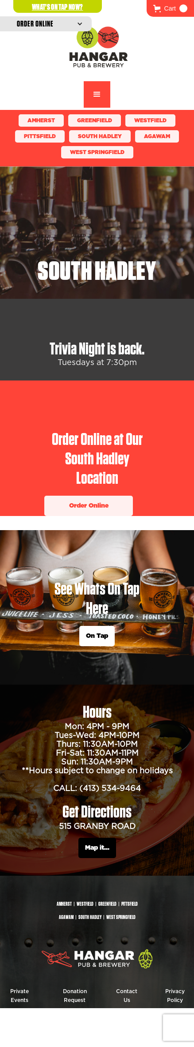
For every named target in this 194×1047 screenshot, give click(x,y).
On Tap (97, 636)
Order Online (89, 506)
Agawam (157, 136)
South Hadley (100, 136)
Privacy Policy (175, 996)
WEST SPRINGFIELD (97, 152)
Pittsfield (40, 136)
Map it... (97, 848)
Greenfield (94, 120)
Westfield (150, 120)
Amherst (41, 120)
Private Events (19, 996)
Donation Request (75, 996)
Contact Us (126, 996)
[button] (170, 8)
